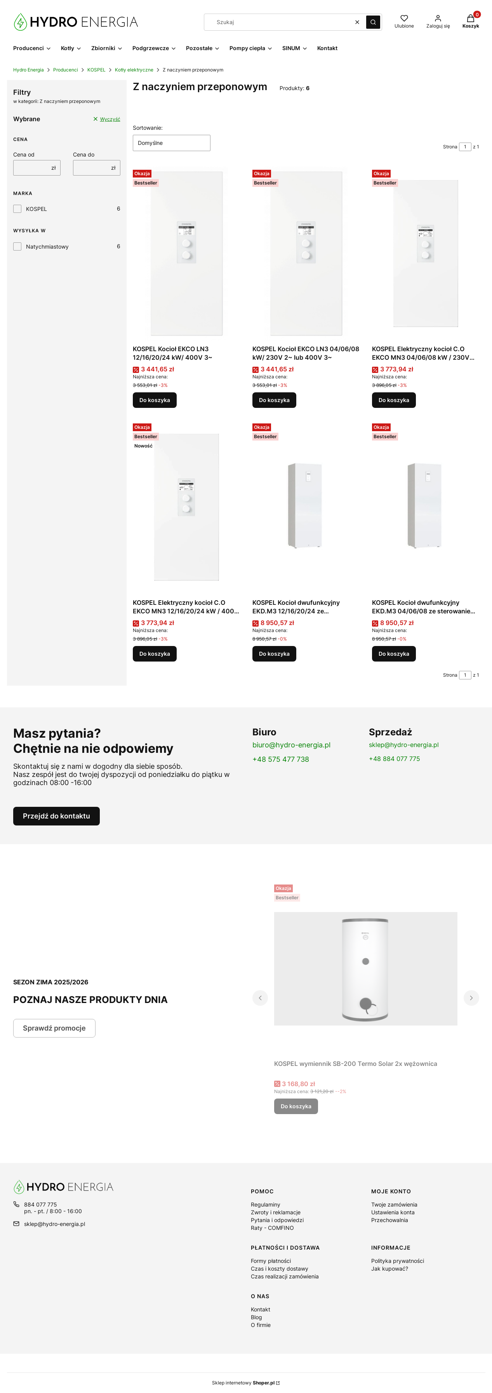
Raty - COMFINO (272, 1227)
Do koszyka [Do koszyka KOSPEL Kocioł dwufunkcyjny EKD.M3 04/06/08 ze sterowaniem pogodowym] (394, 653)
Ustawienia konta (393, 1212)
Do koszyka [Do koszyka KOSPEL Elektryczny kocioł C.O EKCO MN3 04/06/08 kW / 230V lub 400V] (394, 400)
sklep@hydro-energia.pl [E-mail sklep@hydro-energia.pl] (54, 1224)
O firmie (261, 1325)
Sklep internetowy (243, 1383)
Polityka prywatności (397, 1260)
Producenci (65, 70)
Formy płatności (271, 1260)
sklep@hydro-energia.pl (404, 745)
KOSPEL (96, 70)
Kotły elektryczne (134, 70)
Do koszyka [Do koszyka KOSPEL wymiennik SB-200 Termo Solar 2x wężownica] (296, 1106)
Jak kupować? (389, 1268)
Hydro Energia (28, 70)
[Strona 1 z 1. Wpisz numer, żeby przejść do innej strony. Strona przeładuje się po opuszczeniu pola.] (465, 147)
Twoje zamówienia (394, 1204)
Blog (256, 1317)
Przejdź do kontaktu (56, 816)
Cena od (24, 154)
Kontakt (260, 1309)
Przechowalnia (389, 1220)
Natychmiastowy (47, 246)
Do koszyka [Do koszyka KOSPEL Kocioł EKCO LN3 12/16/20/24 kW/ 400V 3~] (154, 400)
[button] (373, 22)
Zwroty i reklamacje (276, 1212)
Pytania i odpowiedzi (277, 1220)
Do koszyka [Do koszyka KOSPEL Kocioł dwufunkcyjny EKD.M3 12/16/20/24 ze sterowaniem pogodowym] (274, 653)
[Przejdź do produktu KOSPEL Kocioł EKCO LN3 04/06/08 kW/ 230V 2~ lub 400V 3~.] (306, 254)
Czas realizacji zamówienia (285, 1276)
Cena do (83, 154)
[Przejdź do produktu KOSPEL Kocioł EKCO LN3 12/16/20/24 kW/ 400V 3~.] (186, 254)
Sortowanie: (148, 127)
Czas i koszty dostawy (279, 1268)
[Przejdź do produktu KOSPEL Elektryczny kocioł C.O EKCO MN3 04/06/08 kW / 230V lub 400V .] (425, 254)
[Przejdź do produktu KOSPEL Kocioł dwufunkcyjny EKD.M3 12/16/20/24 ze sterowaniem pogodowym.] (306, 507)
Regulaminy (265, 1204)
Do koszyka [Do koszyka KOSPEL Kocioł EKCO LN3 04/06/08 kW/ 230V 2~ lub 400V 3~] (274, 400)
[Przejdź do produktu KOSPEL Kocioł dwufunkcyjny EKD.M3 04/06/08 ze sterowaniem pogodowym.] (425, 507)
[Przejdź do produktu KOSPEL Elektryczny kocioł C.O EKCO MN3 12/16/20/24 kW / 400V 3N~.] (186, 507)
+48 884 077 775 (394, 759)
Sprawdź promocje (54, 1028)
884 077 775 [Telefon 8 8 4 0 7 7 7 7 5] (40, 1204)
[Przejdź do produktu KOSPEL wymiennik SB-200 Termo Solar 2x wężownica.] (365, 968)
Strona (450, 147)
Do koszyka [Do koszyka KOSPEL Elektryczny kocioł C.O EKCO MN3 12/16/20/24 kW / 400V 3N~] (154, 653)
